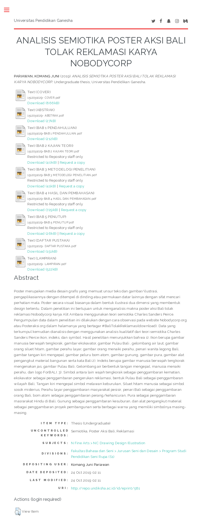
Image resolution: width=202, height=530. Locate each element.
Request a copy (72, 162)
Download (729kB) (42, 210)
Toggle (9, 10)
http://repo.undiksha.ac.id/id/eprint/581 (105, 488)
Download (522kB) (42, 269)
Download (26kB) (42, 233)
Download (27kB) (41, 121)
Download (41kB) (41, 186)
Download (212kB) (42, 139)
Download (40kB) (42, 162)
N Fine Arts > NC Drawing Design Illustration (108, 443)
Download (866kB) (43, 103)
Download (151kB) (42, 251)
